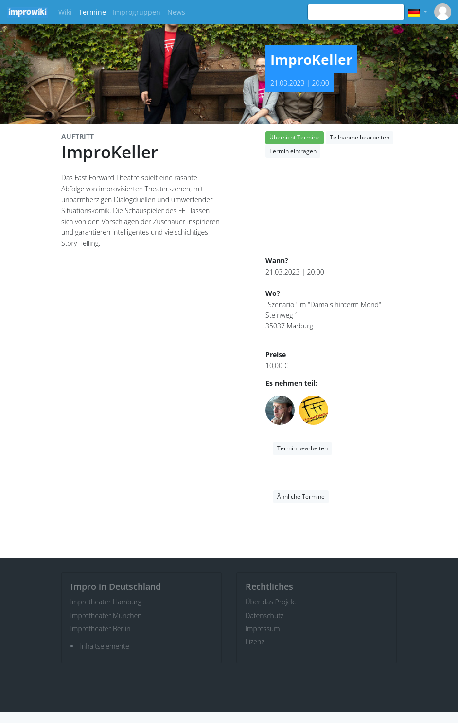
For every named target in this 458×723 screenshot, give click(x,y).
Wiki (65, 12)
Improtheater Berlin (100, 628)
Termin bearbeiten (302, 448)
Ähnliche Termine (301, 496)
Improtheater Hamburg (106, 601)
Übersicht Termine (294, 137)
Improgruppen (136, 12)
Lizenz (255, 641)
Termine (92, 12)
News (176, 12)
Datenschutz (265, 615)
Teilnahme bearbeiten (359, 137)
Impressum (263, 628)
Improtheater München (106, 615)
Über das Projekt (271, 601)
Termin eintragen (293, 151)
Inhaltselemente (104, 646)
